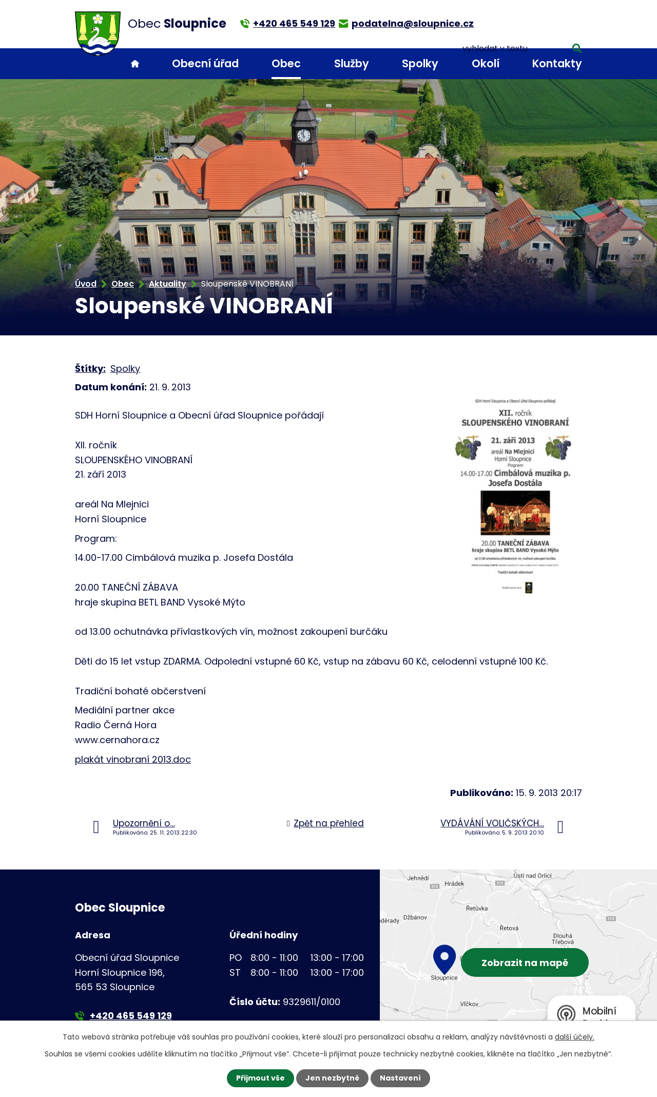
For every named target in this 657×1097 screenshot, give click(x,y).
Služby (351, 63)
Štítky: (90, 368)
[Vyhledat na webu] (535, 23)
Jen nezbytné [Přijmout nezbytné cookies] (332, 1078)
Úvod (135, 64)
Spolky (420, 63)
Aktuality (167, 284)
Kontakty (557, 63)
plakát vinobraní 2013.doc (133, 759)
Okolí (485, 63)
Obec (286, 63)
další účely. (574, 1037)
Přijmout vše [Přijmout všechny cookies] (260, 1078)
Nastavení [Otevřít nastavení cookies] (400, 1078)
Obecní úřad (205, 63)
